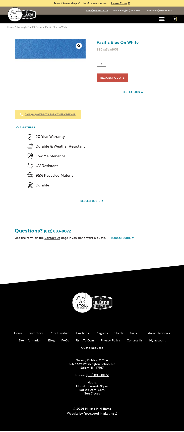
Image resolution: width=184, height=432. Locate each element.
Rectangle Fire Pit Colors (29, 27)
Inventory (35, 334)
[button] (162, 19)
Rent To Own (85, 342)
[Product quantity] (101, 64)
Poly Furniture (59, 334)
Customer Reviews (157, 334)
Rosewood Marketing (99, 415)
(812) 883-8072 (57, 232)
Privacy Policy (111, 342)
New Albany (125, 10)
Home (10, 27)
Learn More (119, 3)
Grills (134, 334)
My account (158, 342)
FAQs (65, 342)
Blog (51, 342)
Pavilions (82, 334)
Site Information (29, 342)
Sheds (119, 334)
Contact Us (52, 239)
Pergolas (102, 334)
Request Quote (113, 79)
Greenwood (159, 10)
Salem (95, 10)
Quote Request (92, 349)
